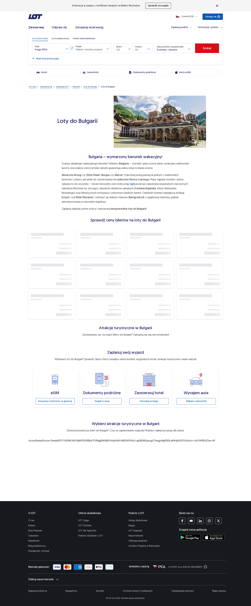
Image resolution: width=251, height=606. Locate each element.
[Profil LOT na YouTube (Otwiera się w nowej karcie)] (191, 521)
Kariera (31, 525)
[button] (51, 48)
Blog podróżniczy (37, 546)
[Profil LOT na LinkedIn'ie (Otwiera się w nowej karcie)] (200, 521)
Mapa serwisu (219, 591)
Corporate (33, 535)
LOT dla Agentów (87, 530)
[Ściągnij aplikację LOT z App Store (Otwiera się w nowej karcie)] (213, 537)
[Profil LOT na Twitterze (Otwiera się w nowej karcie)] (218, 521)
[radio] (40, 38)
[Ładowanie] (187, 16)
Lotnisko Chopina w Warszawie (144, 546)
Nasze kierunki (136, 535)
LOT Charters (84, 525)
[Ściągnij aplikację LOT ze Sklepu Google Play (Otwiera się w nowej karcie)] (189, 537)
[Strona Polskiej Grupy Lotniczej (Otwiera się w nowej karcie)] (159, 566)
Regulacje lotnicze (37, 591)
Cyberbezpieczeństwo (182, 591)
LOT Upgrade (135, 530)
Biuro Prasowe (35, 530)
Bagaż (132, 525)
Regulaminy (71, 591)
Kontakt (100, 591)
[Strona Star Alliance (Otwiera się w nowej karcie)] (187, 566)
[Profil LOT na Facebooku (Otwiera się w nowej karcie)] (182, 521)
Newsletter (33, 540)
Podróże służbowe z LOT (90, 535)
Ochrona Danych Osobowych (138, 591)
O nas (31, 520)
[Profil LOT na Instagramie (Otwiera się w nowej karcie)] (209, 521)
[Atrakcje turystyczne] (125, 469)
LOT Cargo (83, 520)
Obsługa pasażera (138, 540)
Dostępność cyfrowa (38, 551)
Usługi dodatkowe (138, 520)
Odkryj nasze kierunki (43, 579)
